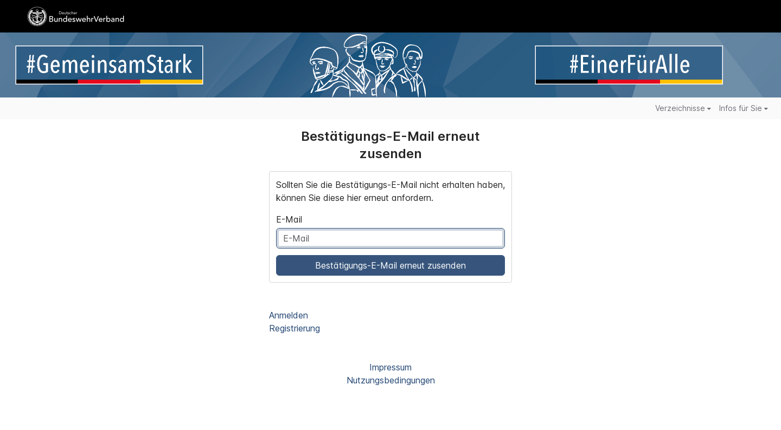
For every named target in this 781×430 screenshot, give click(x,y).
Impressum (390, 367)
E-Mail (289, 219)
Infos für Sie (743, 108)
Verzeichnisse (683, 108)
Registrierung (294, 328)
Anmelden (288, 315)
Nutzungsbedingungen (391, 380)
